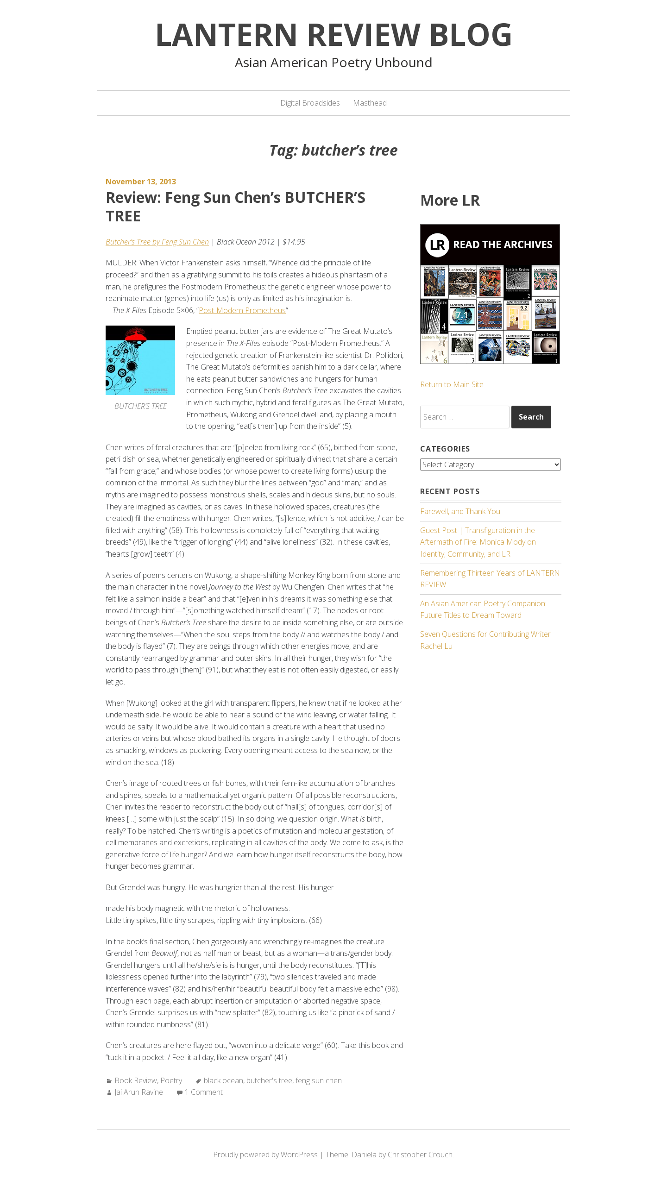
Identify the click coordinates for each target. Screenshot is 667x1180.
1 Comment (204, 1092)
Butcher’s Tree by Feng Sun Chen (157, 242)
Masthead (370, 103)
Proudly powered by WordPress (265, 1154)
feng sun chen (319, 1080)
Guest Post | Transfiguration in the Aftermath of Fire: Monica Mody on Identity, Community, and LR (478, 542)
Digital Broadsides (310, 103)
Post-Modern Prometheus (242, 310)
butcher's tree (269, 1080)
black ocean (223, 1080)
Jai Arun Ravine (138, 1092)
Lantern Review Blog (334, 34)
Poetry (171, 1080)
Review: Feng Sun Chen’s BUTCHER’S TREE (235, 206)
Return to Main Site (452, 384)
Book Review (135, 1080)
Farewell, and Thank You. (461, 511)
